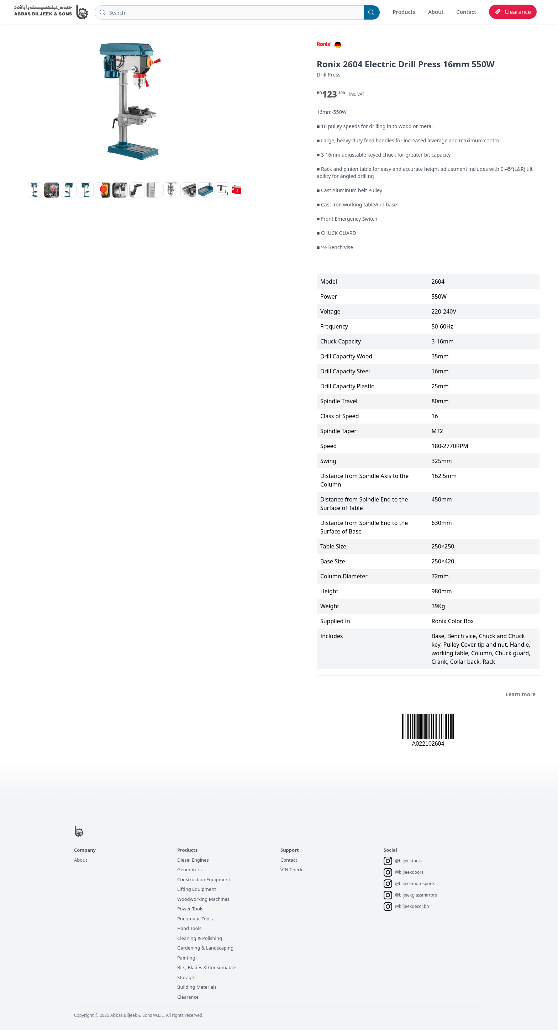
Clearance (188, 997)
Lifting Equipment (196, 889)
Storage (185, 977)
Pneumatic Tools (195, 918)
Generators (189, 869)
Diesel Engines (193, 860)
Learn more (521, 694)
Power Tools (190, 908)
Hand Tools (189, 928)
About (435, 11)
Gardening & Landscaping (205, 948)
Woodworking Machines (203, 899)
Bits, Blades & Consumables (207, 967)
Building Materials (197, 987)
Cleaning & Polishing (199, 938)
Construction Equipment (203, 879)
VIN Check (291, 869)
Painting (186, 958)
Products (404, 11)
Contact (466, 11)
